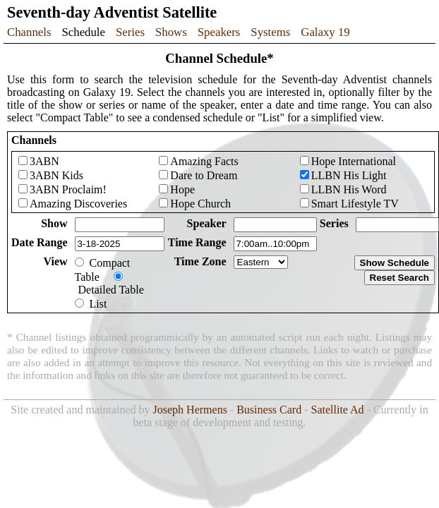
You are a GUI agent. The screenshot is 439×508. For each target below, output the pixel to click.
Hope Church (200, 204)
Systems (270, 32)
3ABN (44, 161)
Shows (171, 32)
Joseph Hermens (190, 410)
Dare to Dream (203, 175)
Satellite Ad (337, 410)
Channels (29, 32)
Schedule (83, 32)
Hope (182, 189)
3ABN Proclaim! (68, 189)
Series (130, 32)
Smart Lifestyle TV (355, 204)
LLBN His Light (349, 175)
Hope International (353, 161)
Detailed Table (111, 290)
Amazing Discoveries (78, 204)
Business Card (268, 410)
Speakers (219, 32)
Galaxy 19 (325, 32)
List (98, 304)
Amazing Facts (204, 161)
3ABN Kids (56, 175)
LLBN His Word (349, 189)
